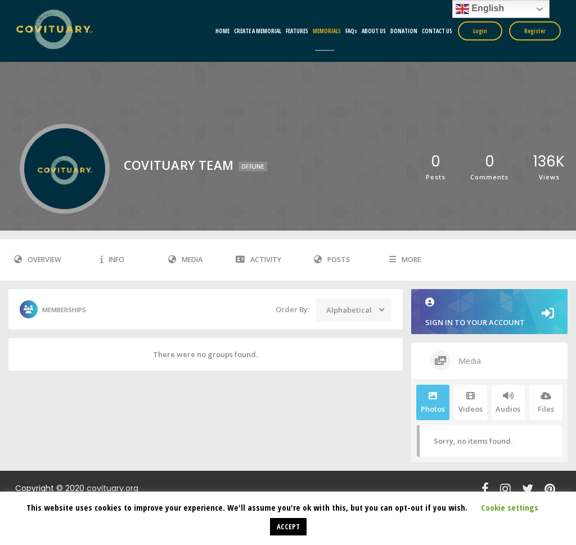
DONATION (403, 31)
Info (112, 259)
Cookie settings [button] (509, 507)
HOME (222, 31)
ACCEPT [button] (288, 526)
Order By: (292, 309)
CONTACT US (437, 31)
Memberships (53, 309)
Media (185, 259)
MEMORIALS (327, 31)
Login (480, 31)
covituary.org (112, 488)
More (405, 259)
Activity (258, 259)
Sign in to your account (489, 312)
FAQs (351, 31)
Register (535, 31)
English (480, 9)
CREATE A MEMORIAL (257, 31)
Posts (332, 259)
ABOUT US (374, 31)
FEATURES (297, 31)
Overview (37, 259)
